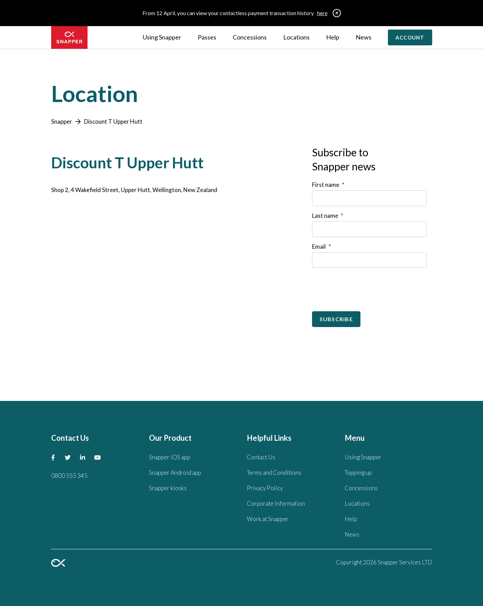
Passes (207, 37)
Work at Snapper (268, 519)
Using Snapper (162, 37)
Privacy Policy (265, 488)
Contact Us (261, 457)
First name (328, 184)
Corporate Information (276, 503)
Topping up (358, 472)
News (363, 37)
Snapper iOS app (169, 457)
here (322, 13)
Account (410, 37)
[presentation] (364, 286)
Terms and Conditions (274, 472)
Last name (327, 215)
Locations (296, 37)
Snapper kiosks (168, 488)
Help (332, 37)
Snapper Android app (175, 472)
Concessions (250, 37)
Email (321, 246)
